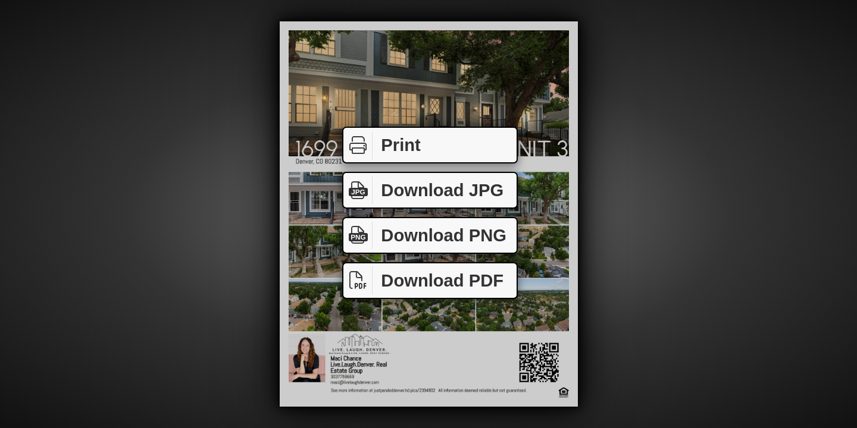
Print (382, 145)
